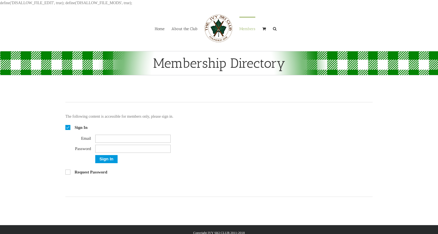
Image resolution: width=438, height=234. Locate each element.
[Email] (133, 139)
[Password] (133, 149)
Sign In (106, 158)
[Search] (275, 28)
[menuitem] (160, 28)
